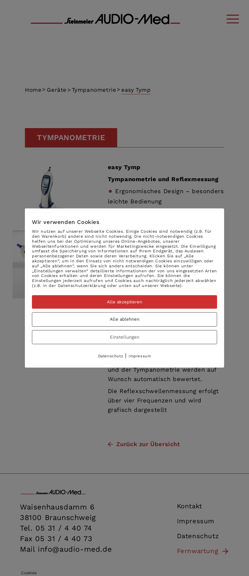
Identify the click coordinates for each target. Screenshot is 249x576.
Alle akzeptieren (124, 302)
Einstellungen (124, 337)
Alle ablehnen (124, 319)
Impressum (140, 356)
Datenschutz (110, 356)
